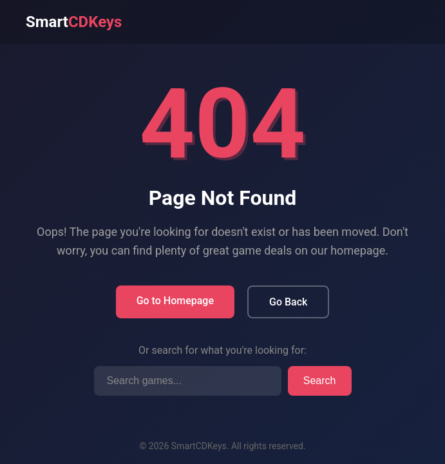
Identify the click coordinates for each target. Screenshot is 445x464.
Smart (74, 22)
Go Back (288, 302)
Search (319, 380)
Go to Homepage (175, 301)
